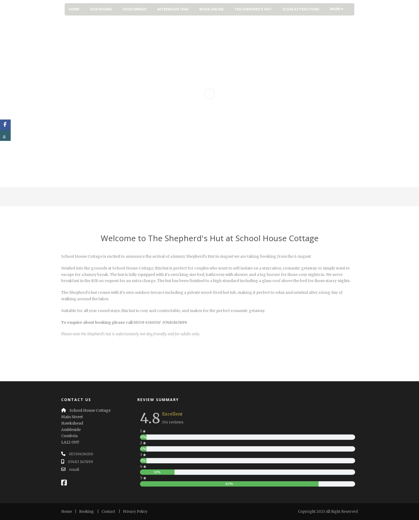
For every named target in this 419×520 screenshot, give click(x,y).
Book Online (211, 9)
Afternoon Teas (173, 9)
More (336, 8)
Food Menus (134, 9)
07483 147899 (80, 461)
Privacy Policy (135, 511)
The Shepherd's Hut (253, 9)
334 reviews (172, 422)
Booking (86, 511)
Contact (108, 511)
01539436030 (81, 454)
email (74, 469)
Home (74, 9)
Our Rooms (101, 9)
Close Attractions (300, 9)
